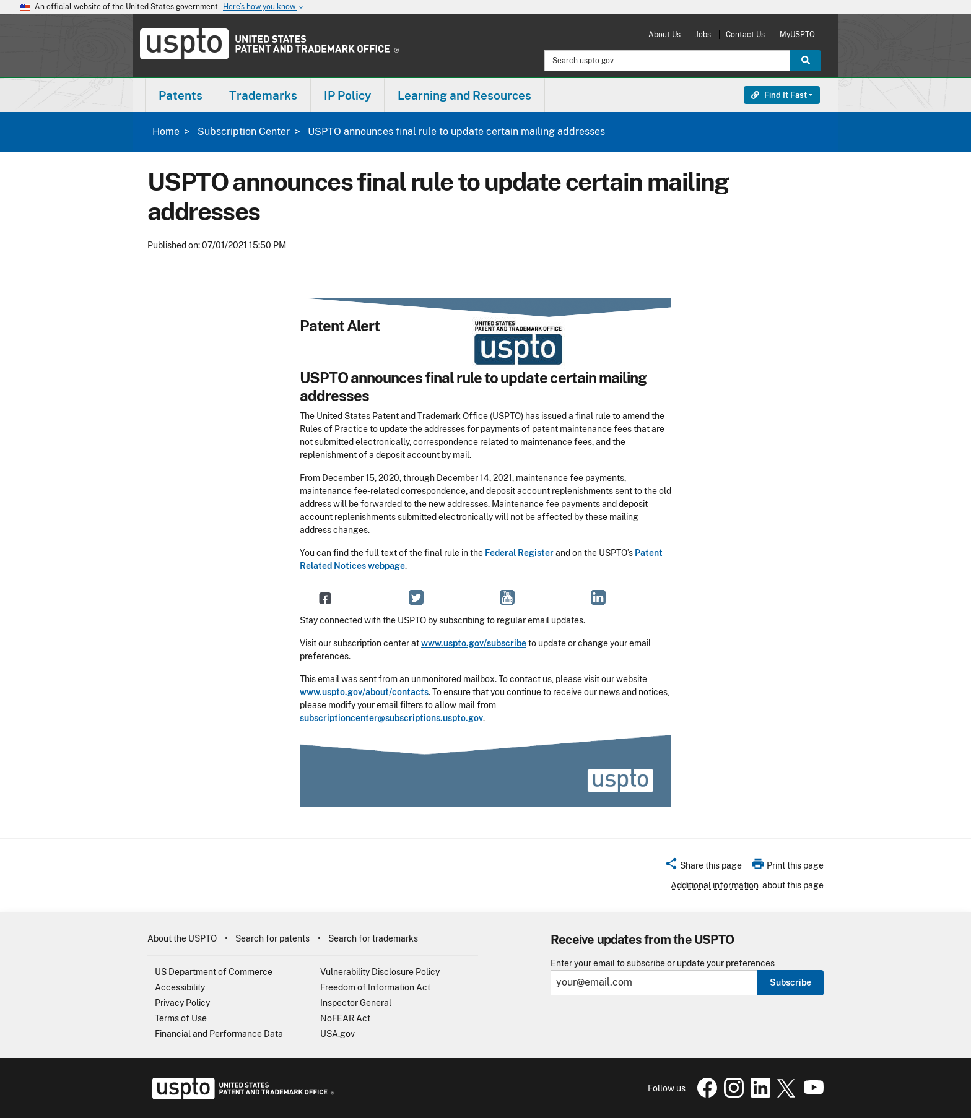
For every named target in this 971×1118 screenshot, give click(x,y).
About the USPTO (182, 938)
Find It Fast (779, 95)
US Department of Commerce (213, 972)
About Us (664, 34)
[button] (703, 867)
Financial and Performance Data (219, 1034)
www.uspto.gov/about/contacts (364, 692)
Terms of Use (181, 1018)
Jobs (703, 34)
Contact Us (745, 34)
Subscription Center (244, 131)
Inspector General (355, 1003)
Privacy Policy (182, 1003)
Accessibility (180, 987)
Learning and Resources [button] (464, 95)
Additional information (715, 885)
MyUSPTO (797, 34)
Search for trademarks (373, 938)
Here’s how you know (264, 7)
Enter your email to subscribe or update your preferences (663, 963)
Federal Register (519, 553)
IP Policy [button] (347, 95)
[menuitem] (180, 95)
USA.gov (337, 1034)
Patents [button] (180, 95)
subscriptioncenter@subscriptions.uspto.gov (391, 718)
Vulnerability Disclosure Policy (380, 972)
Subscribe (790, 982)
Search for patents (272, 938)
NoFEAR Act (345, 1018)
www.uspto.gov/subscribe (473, 643)
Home (166, 131)
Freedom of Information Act (375, 987)
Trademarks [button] (263, 95)
